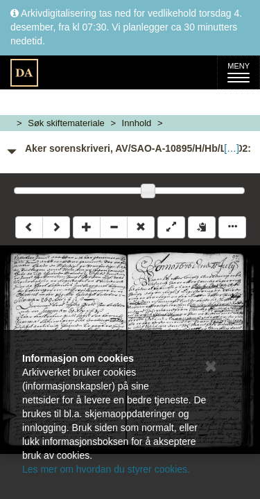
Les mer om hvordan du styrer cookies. (106, 469)
